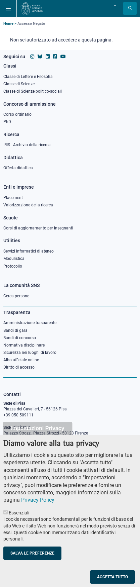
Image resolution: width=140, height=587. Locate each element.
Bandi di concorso (19, 337)
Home (8, 23)
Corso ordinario (17, 114)
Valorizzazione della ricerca (28, 205)
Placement (13, 197)
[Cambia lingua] (114, 5)
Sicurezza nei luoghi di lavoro (29, 352)
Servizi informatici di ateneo (28, 251)
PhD (7, 121)
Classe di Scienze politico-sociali (32, 91)
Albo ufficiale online (21, 360)
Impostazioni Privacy (37, 438)
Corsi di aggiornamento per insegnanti (38, 228)
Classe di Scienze (19, 84)
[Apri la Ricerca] (130, 8)
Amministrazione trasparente (29, 322)
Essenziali (19, 522)
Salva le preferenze (32, 563)
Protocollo (12, 266)
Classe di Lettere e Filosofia (28, 76)
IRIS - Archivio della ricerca (27, 144)
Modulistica (14, 258)
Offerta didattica (18, 168)
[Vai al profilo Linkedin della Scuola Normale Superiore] (48, 56)
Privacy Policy (37, 510)
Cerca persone (16, 296)
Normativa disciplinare (24, 345)
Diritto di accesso (19, 367)
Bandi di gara (15, 330)
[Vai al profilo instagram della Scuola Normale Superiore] (32, 56)
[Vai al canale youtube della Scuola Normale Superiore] (63, 56)
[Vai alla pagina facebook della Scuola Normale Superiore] (55, 56)
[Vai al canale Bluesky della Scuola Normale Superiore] (40, 56)
